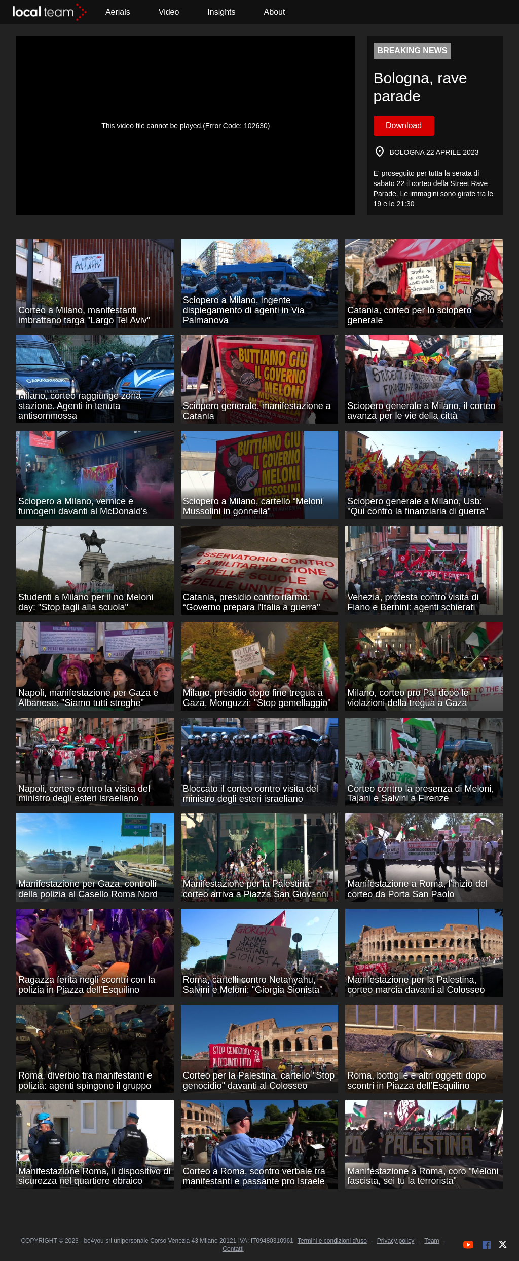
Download (404, 125)
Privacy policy (395, 1240)
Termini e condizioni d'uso (332, 1240)
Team (431, 1240)
